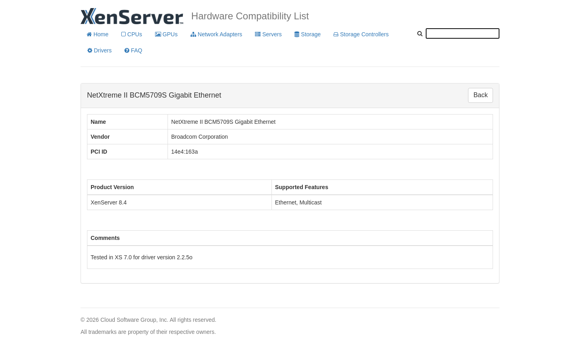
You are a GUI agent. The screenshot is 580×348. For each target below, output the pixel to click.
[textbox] (462, 33)
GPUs (166, 34)
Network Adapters (216, 34)
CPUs (131, 34)
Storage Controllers (361, 34)
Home (97, 34)
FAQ (133, 50)
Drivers (99, 50)
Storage (307, 34)
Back (480, 95)
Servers (268, 34)
